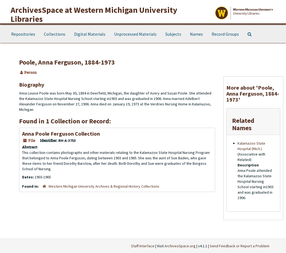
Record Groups (225, 34)
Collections (54, 34)
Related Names (243, 124)
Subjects (173, 34)
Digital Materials (89, 34)
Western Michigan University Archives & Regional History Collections (103, 186)
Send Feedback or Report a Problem (239, 245)
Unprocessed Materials (135, 34)
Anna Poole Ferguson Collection (61, 133)
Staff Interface (142, 245)
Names (196, 34)
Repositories (23, 34)
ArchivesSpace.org (180, 245)
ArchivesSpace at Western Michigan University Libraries (94, 14)
